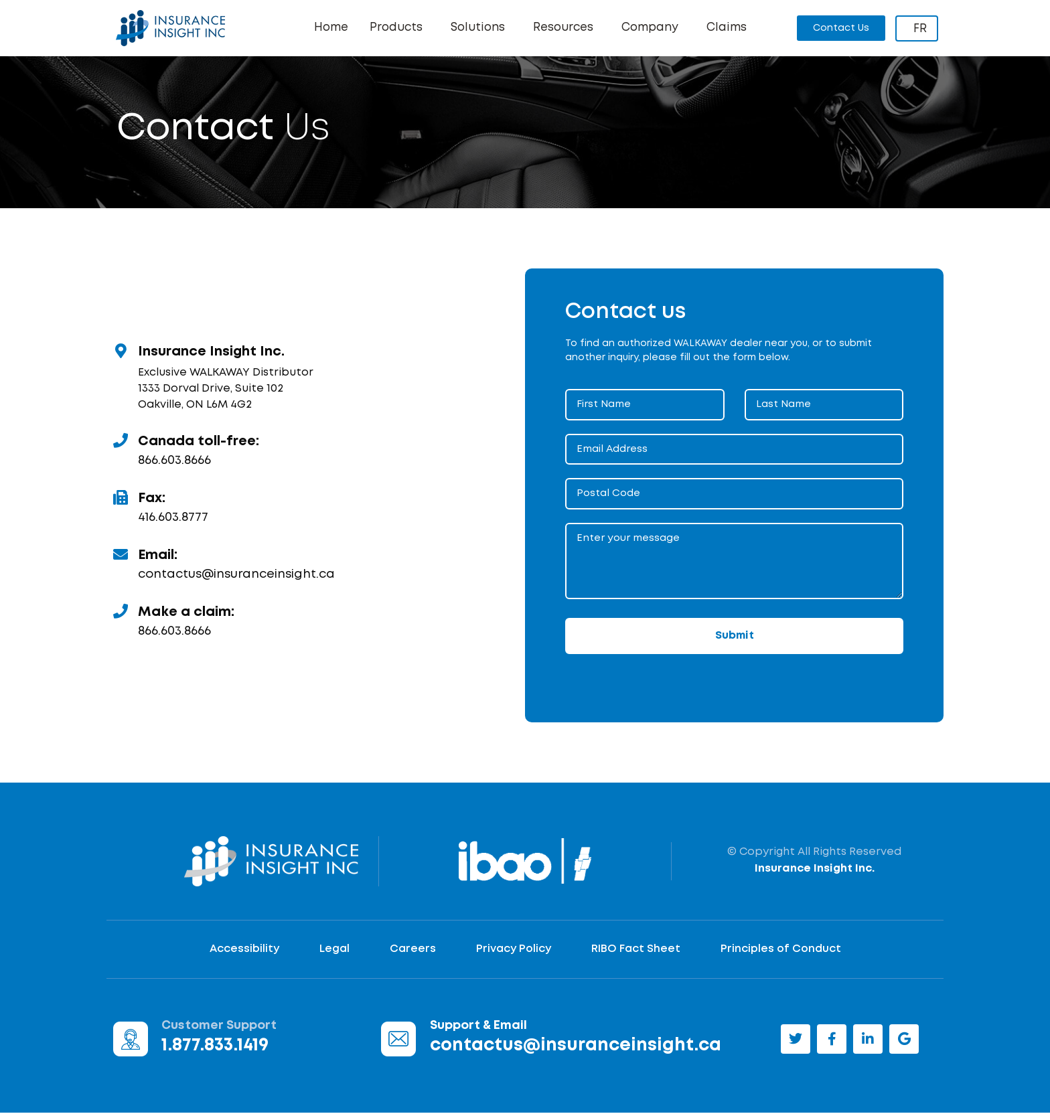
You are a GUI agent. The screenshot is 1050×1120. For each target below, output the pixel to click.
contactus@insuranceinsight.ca (236, 581)
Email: (157, 562)
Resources (566, 28)
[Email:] (120, 561)
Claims (726, 28)
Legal (334, 956)
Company (653, 28)
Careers (413, 956)
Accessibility (244, 956)
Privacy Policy (513, 956)
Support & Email (478, 1032)
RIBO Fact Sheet (635, 956)
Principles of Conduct (781, 956)
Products (399, 28)
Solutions (481, 28)
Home (331, 28)
